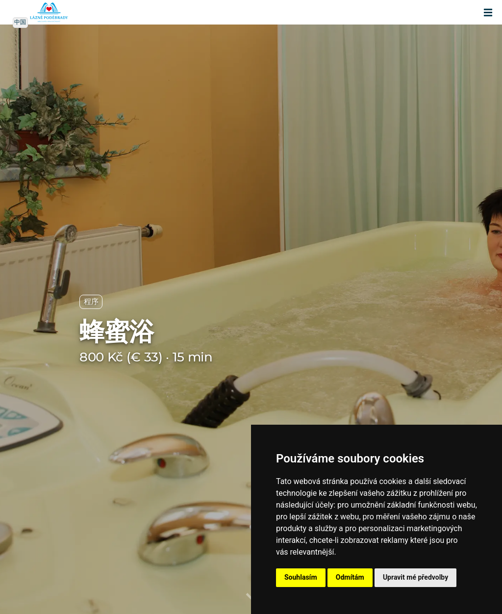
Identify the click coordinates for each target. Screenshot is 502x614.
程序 (91, 302)
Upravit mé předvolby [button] (415, 577)
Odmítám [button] (350, 577)
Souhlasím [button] (300, 577)
